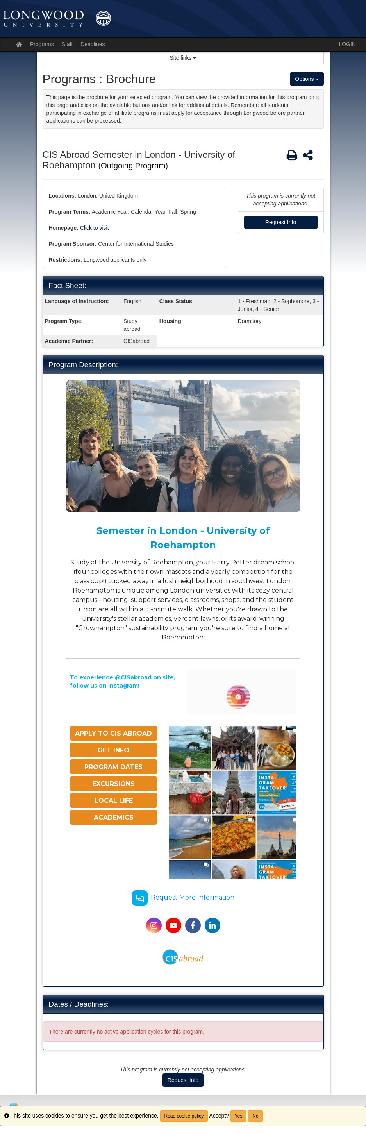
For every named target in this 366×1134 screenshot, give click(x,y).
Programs (42, 44)
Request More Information (183, 898)
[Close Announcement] (317, 97)
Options (306, 79)
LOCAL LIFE (114, 800)
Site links (183, 58)
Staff (67, 44)
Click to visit (94, 228)
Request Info (280, 222)
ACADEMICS (114, 817)
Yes (239, 1116)
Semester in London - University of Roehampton (183, 537)
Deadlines (92, 44)
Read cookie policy (184, 1116)
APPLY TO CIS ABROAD (113, 733)
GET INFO (113, 750)
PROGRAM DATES (113, 767)
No (255, 1116)
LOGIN (347, 44)
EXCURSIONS (113, 784)
